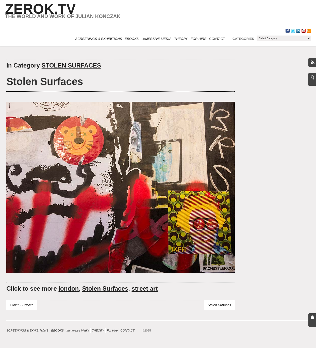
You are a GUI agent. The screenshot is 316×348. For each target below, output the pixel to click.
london (68, 288)
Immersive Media (157, 39)
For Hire (198, 39)
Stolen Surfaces (44, 81)
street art (144, 288)
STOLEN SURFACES (71, 65)
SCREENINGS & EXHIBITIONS (98, 39)
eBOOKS (132, 39)
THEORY (181, 39)
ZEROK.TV (40, 9)
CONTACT (217, 39)
